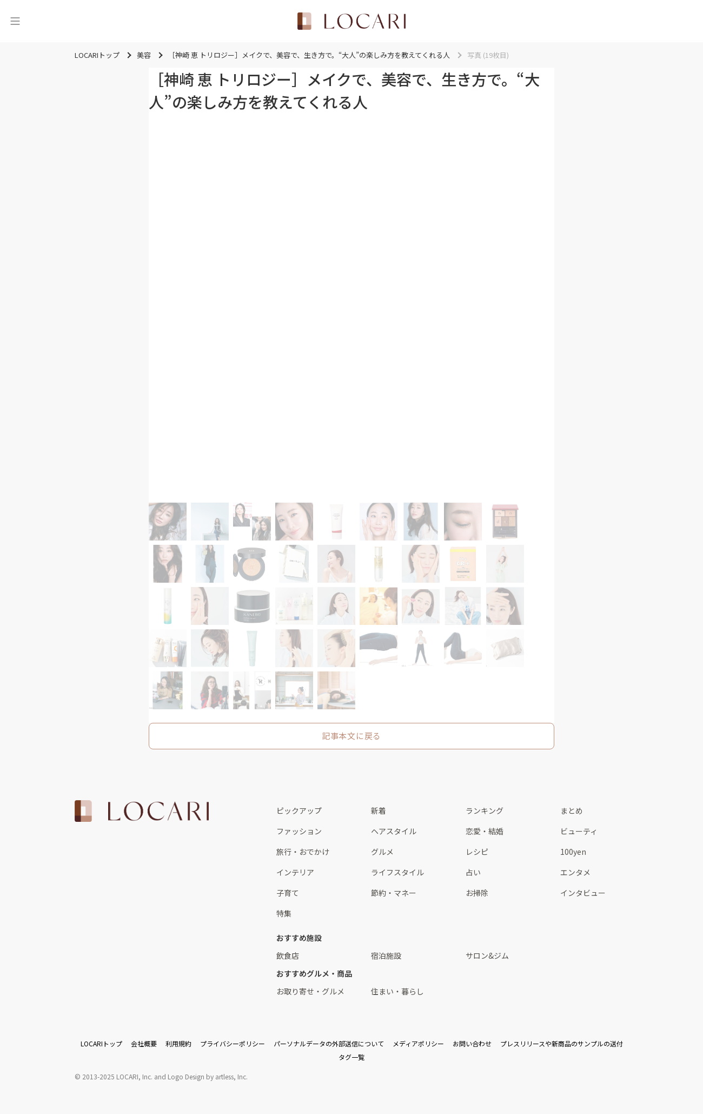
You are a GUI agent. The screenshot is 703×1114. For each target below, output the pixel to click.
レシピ (477, 851)
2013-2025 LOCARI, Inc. (117, 1076)
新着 (378, 810)
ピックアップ (299, 810)
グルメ (382, 851)
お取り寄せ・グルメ (310, 991)
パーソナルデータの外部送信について (329, 1043)
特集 (283, 913)
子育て (287, 892)
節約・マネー (393, 892)
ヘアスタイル (393, 831)
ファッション (299, 831)
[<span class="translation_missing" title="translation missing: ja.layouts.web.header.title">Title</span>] (351, 21)
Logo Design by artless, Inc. (208, 1076)
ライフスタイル (397, 872)
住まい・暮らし (397, 991)
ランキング (484, 810)
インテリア (295, 872)
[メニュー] (15, 21)
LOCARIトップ (101, 1043)
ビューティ (579, 831)
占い (473, 872)
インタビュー (583, 892)
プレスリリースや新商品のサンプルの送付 (561, 1043)
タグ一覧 (351, 1057)
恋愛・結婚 (484, 831)
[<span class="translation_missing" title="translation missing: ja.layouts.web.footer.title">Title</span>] (142, 811)
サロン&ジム (487, 955)
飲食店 (287, 955)
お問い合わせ (472, 1043)
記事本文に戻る (351, 735)
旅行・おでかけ (302, 851)
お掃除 (477, 892)
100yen (573, 851)
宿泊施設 (386, 955)
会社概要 (144, 1043)
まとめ (571, 810)
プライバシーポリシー (232, 1043)
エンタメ (575, 872)
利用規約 (178, 1043)
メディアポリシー (418, 1043)
